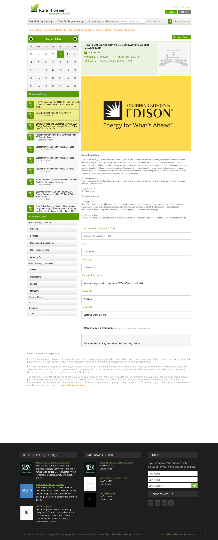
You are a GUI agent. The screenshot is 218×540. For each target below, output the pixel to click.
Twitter (213, 37)
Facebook (213, 30)
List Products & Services (182, 7)
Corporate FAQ (85, 534)
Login (171, 11)
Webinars (88, 299)
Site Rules (116, 534)
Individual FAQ (102, 534)
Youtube (213, 51)
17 (75, 70)
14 (53, 70)
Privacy (49, 534)
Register (184, 11)
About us (24, 534)
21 (53, 78)
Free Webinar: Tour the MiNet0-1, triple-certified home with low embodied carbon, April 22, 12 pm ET (57, 104)
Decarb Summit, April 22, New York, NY (54, 113)
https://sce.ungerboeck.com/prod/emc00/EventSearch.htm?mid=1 (113, 283)
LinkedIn (213, 44)
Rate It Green (174, 534)
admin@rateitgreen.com (74, 385)
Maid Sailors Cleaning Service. (50, 484)
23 (67, 78)
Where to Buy (36, 257)
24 (75, 78)
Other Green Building (39, 250)
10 (75, 62)
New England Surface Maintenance (52, 462)
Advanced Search (181, 21)
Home (30, 30)
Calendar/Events (58, 30)
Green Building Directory (40, 21)
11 (31, 70)
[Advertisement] (109, 413)
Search (31, 302)
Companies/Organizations (42, 243)
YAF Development (44, 506)
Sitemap (127, 534)
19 (38, 78)
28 (31, 54)
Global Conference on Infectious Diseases (55, 147)
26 (38, 86)
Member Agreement (65, 534)
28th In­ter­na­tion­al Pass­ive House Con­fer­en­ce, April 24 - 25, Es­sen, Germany (56, 181)
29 (38, 54)
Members (34, 291)
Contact (31, 313)
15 (60, 70)
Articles (33, 269)
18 (31, 78)
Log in (137, 343)
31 (53, 54)
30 (46, 54)
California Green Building (95, 315)
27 (46, 86)
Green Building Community (70, 21)
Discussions (35, 277)
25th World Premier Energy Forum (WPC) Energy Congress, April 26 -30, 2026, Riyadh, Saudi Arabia (56, 194)
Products (34, 229)
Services (34, 236)
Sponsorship (94, 21)
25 (31, 86)
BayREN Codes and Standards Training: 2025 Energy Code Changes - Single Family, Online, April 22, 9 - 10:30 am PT (57, 126)
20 (46, 78)
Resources (111, 21)
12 (38, 70)
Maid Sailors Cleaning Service (113, 478)
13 (46, 70)
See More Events (181, 37)
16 (67, 70)
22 (60, 78)
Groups (33, 284)
